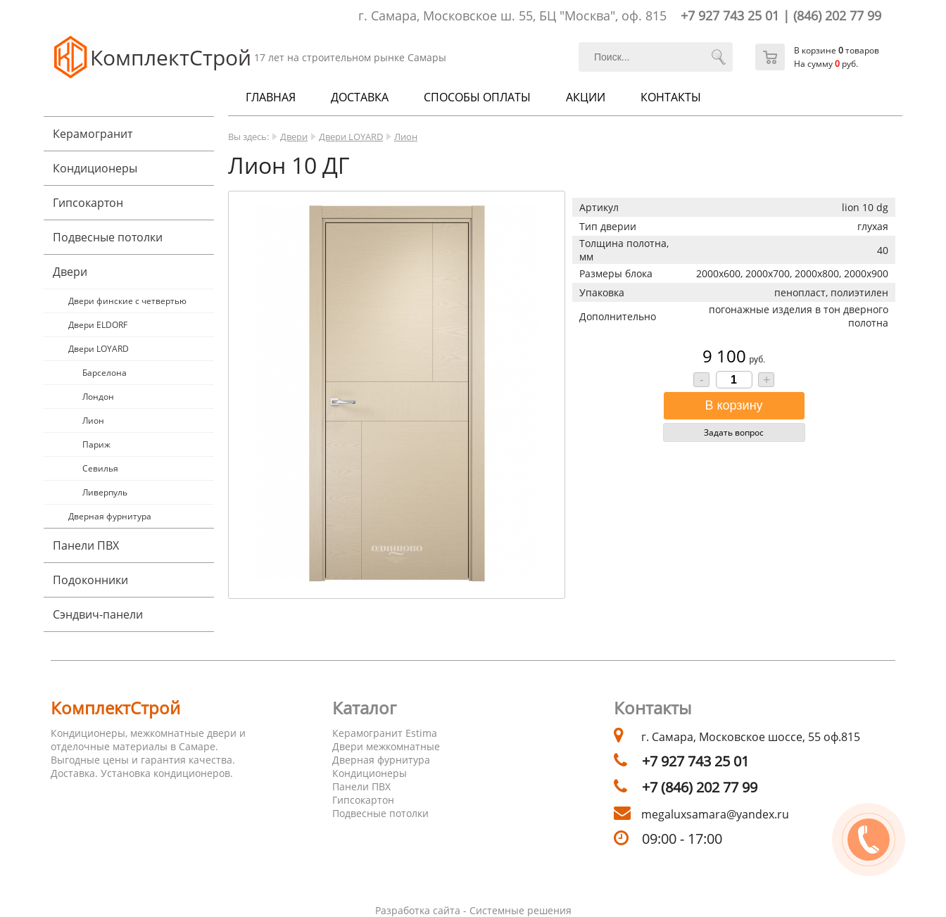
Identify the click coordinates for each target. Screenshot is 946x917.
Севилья (100, 468)
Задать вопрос (734, 432)
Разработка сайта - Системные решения (473, 910)
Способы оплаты (477, 97)
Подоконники (90, 580)
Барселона (104, 373)
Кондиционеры (95, 168)
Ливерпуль (104, 492)
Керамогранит (92, 133)
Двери (70, 271)
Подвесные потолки (108, 237)
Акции (585, 97)
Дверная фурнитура (109, 516)
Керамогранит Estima (384, 733)
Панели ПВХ (86, 545)
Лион (93, 420)
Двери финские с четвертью (127, 301)
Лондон (98, 397)
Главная (271, 97)
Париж (96, 444)
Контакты (671, 97)
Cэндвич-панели (98, 614)
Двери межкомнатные (386, 746)
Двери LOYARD (98, 349)
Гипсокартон (88, 202)
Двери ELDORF (97, 325)
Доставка (360, 97)
